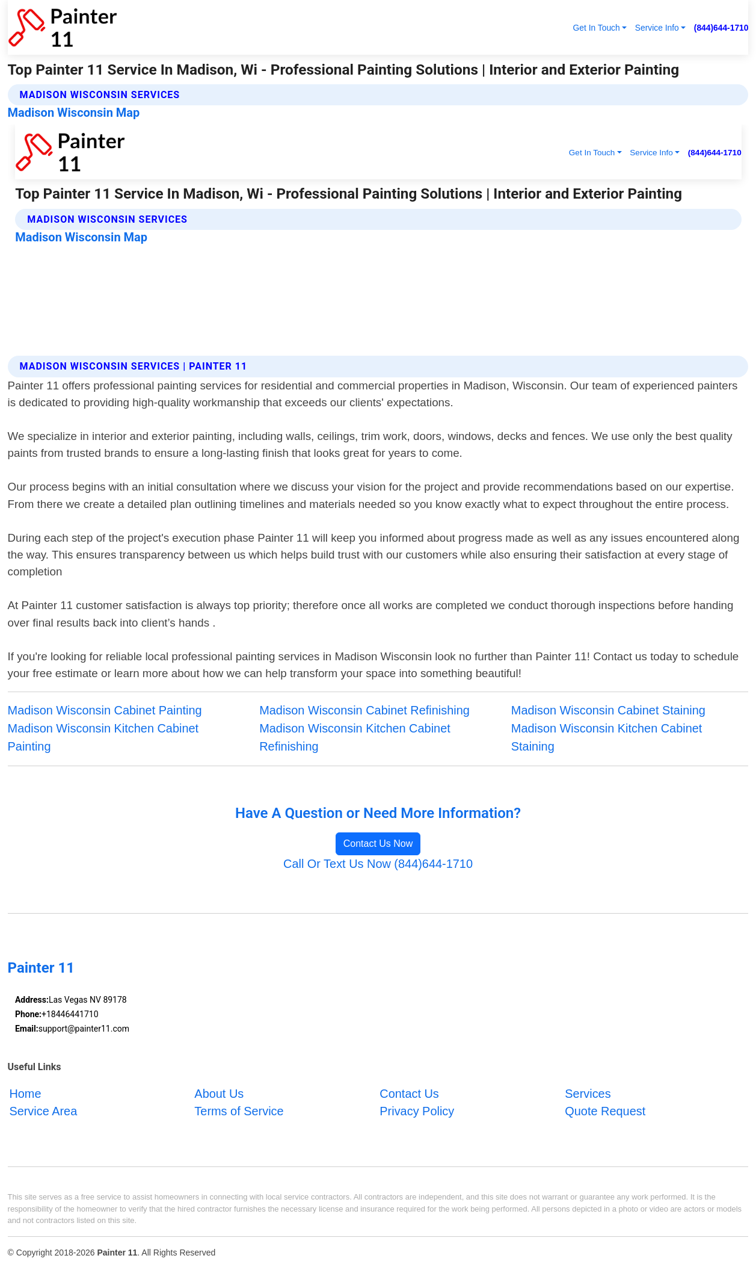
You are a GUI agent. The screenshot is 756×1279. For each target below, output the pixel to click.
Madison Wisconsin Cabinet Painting (105, 710)
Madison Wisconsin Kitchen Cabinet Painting (103, 737)
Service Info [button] (657, 28)
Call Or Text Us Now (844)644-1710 (378, 863)
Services (587, 1093)
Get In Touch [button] (596, 28)
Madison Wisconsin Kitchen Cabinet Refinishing (354, 737)
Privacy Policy (417, 1111)
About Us (219, 1093)
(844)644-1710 (721, 28)
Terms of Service (238, 1111)
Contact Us (409, 1093)
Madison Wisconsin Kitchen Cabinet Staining (606, 737)
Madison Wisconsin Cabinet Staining (608, 710)
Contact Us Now (378, 843)
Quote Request (605, 1111)
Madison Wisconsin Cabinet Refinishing (364, 710)
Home (25, 1093)
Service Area (43, 1111)
